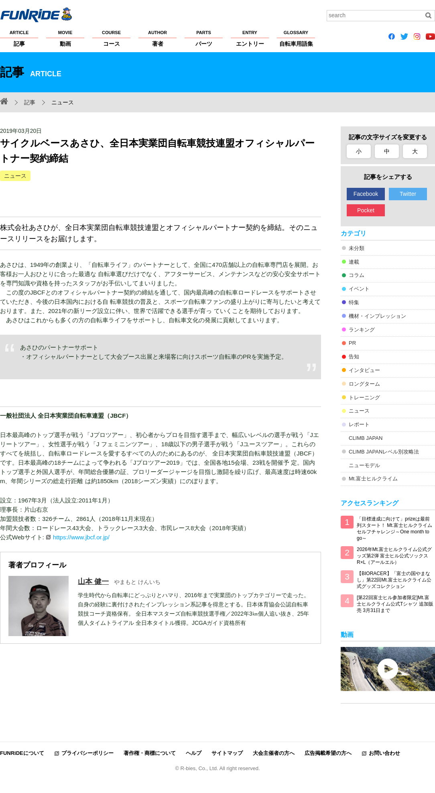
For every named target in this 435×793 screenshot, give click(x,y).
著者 (157, 38)
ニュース (15, 176)
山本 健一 (93, 581)
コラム (356, 275)
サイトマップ (227, 753)
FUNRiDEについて (22, 753)
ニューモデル (364, 465)
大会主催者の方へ (274, 753)
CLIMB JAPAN (365, 438)
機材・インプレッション (377, 316)
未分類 (356, 248)
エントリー (250, 38)
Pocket (365, 210)
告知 (354, 357)
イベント (359, 289)
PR (352, 343)
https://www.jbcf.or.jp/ (81, 537)
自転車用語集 (296, 38)
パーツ (204, 38)
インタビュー (364, 370)
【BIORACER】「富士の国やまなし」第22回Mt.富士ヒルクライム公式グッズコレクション (394, 580)
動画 (65, 38)
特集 (354, 302)
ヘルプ (193, 753)
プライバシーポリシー (87, 753)
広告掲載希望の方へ (328, 753)
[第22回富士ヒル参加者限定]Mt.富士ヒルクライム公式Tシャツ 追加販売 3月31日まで (395, 604)
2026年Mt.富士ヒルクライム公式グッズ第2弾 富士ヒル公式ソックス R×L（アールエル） (394, 556)
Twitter (408, 194)
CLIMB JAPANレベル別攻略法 (384, 452)
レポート (359, 424)
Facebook (366, 194)
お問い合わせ (384, 753)
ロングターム (364, 384)
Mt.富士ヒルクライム (373, 479)
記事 (19, 38)
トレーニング (364, 397)
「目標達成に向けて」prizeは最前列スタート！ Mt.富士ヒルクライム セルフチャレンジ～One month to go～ (394, 528)
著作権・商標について (150, 753)
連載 (354, 262)
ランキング (362, 330)
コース (111, 38)
